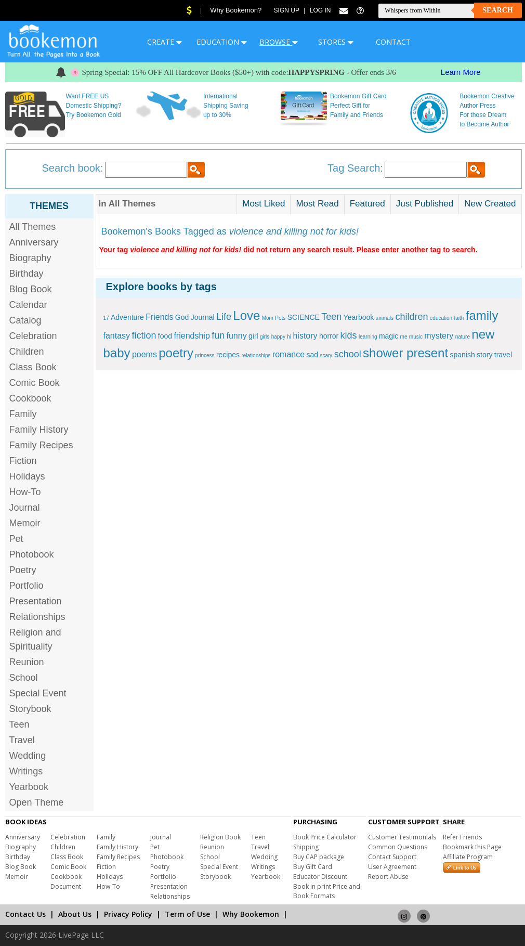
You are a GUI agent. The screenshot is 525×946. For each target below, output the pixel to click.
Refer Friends (462, 837)
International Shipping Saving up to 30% (225, 106)
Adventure (127, 317)
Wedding (27, 755)
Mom (267, 318)
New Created (490, 204)
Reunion (26, 662)
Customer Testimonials (402, 837)
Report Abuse (388, 876)
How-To (25, 492)
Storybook (30, 709)
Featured (367, 204)
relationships (255, 355)
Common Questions (397, 847)
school (347, 354)
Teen (19, 724)
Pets (280, 318)
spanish (462, 355)
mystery (438, 335)
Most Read (317, 204)
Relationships (37, 617)
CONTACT (393, 42)
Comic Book (34, 383)
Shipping (306, 847)
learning (368, 337)
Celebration (33, 336)
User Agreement (392, 866)
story (484, 355)
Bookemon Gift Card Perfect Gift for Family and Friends (358, 106)
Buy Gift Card (312, 866)
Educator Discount (320, 876)
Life (223, 317)
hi (289, 337)
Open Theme (36, 802)
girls (264, 337)
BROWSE (278, 42)
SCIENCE (303, 317)
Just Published (425, 204)
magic (388, 336)
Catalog (25, 320)
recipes (228, 355)
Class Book (33, 367)
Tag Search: (355, 168)
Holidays (27, 476)
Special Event (38, 693)
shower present (405, 353)
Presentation (35, 601)
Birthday (26, 273)
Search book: (72, 168)
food (165, 336)
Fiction (23, 461)
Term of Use (187, 914)
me (404, 337)
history (305, 335)
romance (288, 354)
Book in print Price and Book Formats (326, 891)
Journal (24, 507)
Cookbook (30, 398)
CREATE (164, 42)
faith (459, 318)
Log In (320, 10)
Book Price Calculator (325, 837)
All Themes (32, 227)
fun (218, 335)
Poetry (22, 570)
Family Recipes (41, 445)
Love (246, 315)
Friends (159, 317)
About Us (74, 914)
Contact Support (392, 856)
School (23, 677)
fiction (144, 335)
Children (26, 351)
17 (106, 318)
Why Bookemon (250, 914)
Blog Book (30, 289)
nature (462, 337)
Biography (30, 258)
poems (144, 354)
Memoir (25, 523)
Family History (39, 429)
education (441, 318)
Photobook (31, 554)
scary (326, 355)
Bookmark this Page (472, 847)
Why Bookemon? (235, 10)
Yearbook (28, 787)
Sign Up (286, 10)
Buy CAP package (318, 856)
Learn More (461, 72)
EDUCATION (221, 42)
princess (204, 355)
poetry (176, 353)
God (182, 317)
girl (253, 336)
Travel (22, 740)
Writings (26, 771)
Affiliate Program (468, 856)
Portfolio (26, 585)
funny (237, 335)
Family (23, 414)
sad (312, 355)
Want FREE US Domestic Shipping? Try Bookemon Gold (93, 106)
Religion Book (220, 837)
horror (328, 336)
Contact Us (25, 914)
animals (384, 318)
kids (348, 335)
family (482, 315)
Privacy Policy (128, 914)
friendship (191, 335)
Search (497, 10)
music (416, 337)
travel (503, 355)
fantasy (116, 335)
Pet (16, 539)
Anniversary (34, 242)
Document (65, 886)
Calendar (28, 305)
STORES (335, 42)
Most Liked (263, 204)
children (411, 317)
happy (278, 337)
